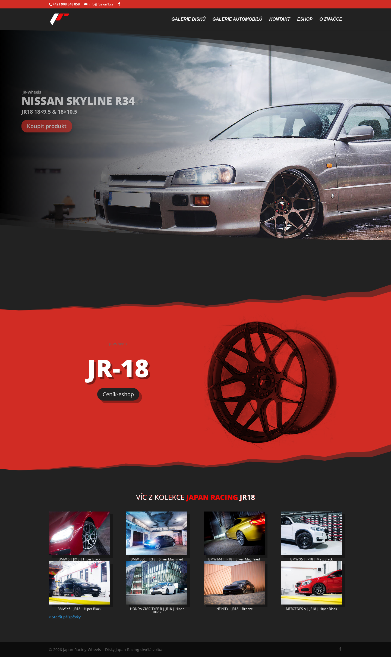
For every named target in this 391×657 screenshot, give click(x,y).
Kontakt (279, 19)
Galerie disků (188, 19)
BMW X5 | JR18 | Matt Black (311, 559)
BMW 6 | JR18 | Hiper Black (79, 559)
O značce (330, 19)
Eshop (305, 19)
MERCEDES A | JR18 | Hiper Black (311, 608)
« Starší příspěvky (65, 616)
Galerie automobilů (237, 19)
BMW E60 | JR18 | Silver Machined (157, 559)
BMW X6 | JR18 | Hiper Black (79, 608)
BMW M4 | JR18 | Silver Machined (234, 559)
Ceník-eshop (118, 394)
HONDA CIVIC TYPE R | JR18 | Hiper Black (157, 610)
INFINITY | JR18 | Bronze (234, 608)
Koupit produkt (47, 126)
